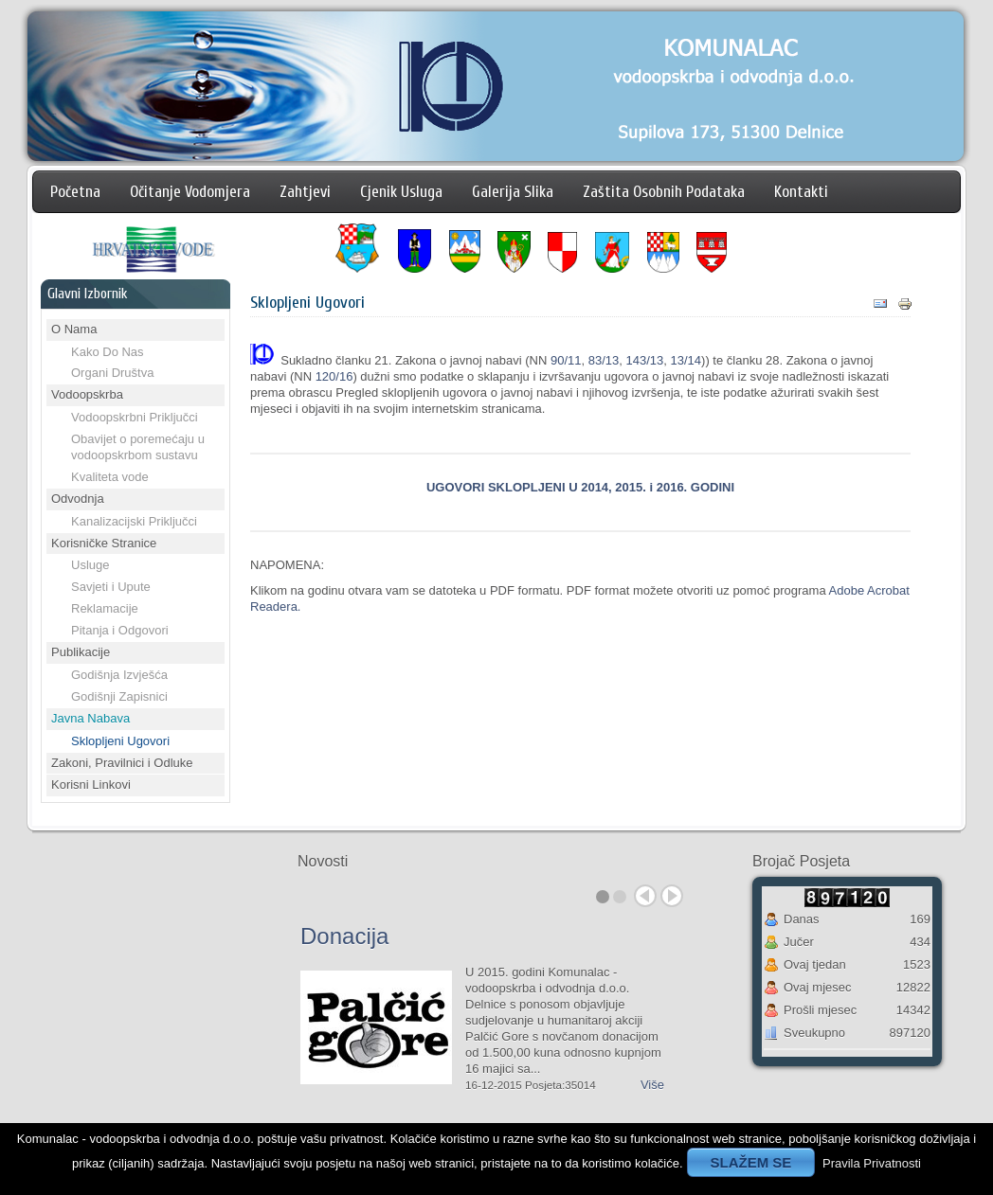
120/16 (334, 376)
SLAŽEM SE (751, 1162)
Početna (75, 192)
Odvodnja (77, 498)
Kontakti (801, 192)
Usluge (90, 565)
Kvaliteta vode (110, 477)
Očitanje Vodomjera (190, 192)
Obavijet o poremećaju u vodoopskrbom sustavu (138, 447)
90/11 (566, 360)
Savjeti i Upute (111, 587)
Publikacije (80, 652)
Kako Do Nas (107, 352)
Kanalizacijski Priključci (134, 521)
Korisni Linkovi (91, 784)
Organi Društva (112, 373)
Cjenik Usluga (401, 192)
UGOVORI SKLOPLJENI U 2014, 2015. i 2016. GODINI (580, 487)
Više (652, 1085)
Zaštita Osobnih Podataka (664, 192)
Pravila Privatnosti (871, 1163)
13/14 (686, 360)
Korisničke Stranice (103, 543)
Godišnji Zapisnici (119, 696)
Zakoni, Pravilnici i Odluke (122, 763)
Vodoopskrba (87, 394)
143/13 (645, 360)
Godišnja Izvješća (119, 675)
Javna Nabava (90, 718)
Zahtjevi (305, 192)
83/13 (604, 360)
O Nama (74, 329)
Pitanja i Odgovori (120, 630)
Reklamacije (104, 608)
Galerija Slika (512, 192)
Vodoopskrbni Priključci (134, 417)
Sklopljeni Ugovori (120, 741)
